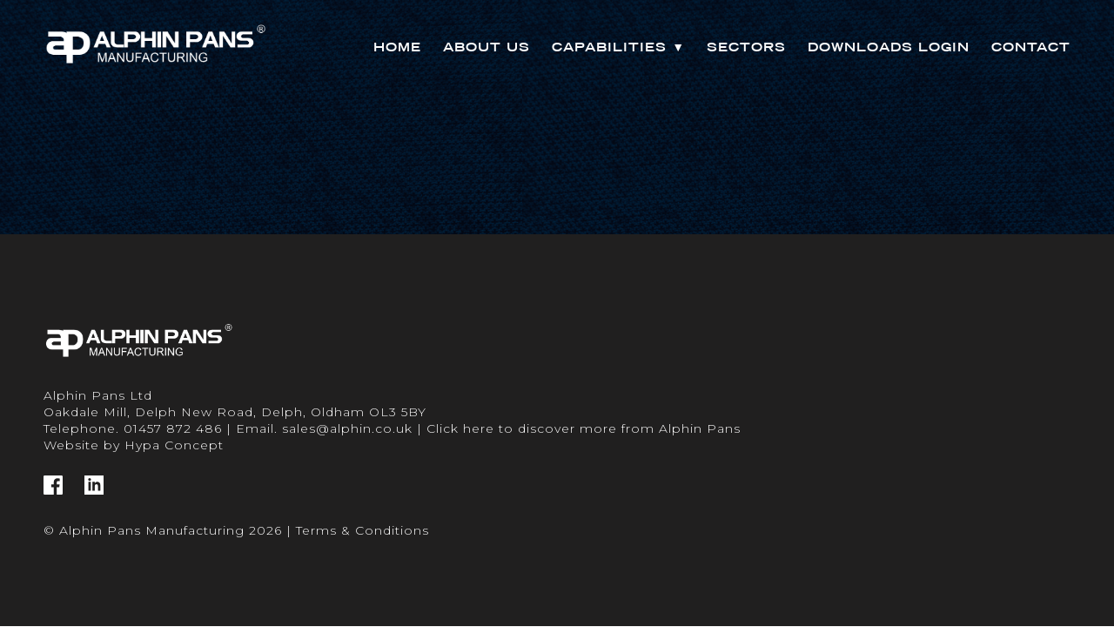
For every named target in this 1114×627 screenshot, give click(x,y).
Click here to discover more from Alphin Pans (583, 428)
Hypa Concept (174, 445)
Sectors (746, 47)
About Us (486, 47)
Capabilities (618, 47)
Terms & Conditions (362, 530)
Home (397, 47)
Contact (1030, 47)
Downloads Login (889, 47)
